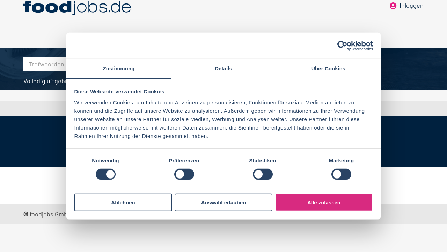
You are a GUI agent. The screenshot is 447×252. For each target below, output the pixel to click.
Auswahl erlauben (223, 202)
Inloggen (412, 17)
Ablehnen (123, 202)
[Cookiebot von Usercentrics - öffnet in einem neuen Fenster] (342, 45)
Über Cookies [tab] (328, 68)
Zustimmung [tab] (119, 68)
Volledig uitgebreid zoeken (60, 81)
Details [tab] (223, 68)
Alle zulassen (323, 202)
